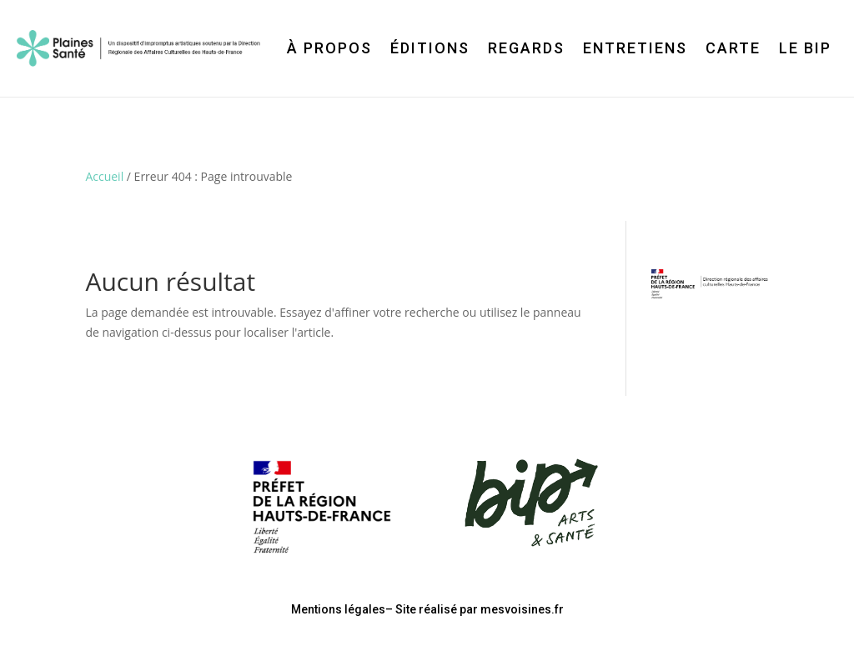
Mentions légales (338, 609)
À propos (329, 48)
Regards (526, 48)
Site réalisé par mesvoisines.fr (479, 609)
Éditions (430, 48)
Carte (733, 48)
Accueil (104, 176)
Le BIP (805, 48)
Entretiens (635, 48)
